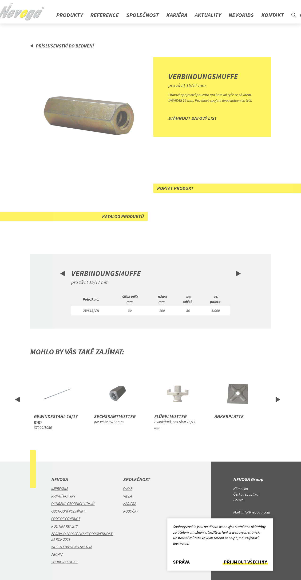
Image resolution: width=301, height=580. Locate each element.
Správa (181, 562)
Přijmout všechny (245, 562)
